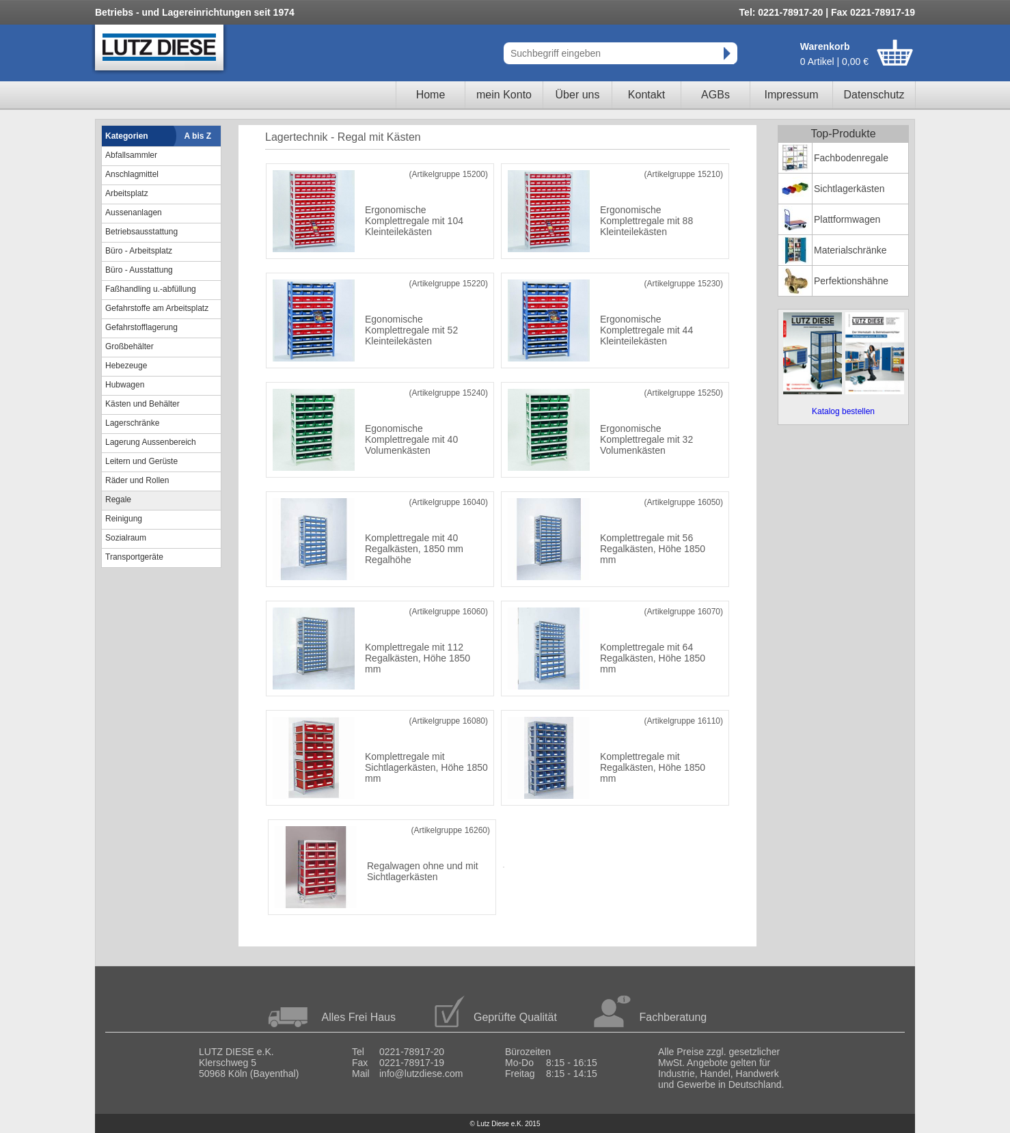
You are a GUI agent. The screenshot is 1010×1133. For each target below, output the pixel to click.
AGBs (715, 94)
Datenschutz (874, 94)
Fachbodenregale (851, 157)
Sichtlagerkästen (849, 188)
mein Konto (504, 94)
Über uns (578, 94)
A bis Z (198, 136)
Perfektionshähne (851, 280)
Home (431, 94)
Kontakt (646, 94)
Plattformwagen (847, 219)
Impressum (791, 94)
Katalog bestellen (843, 411)
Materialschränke (850, 250)
